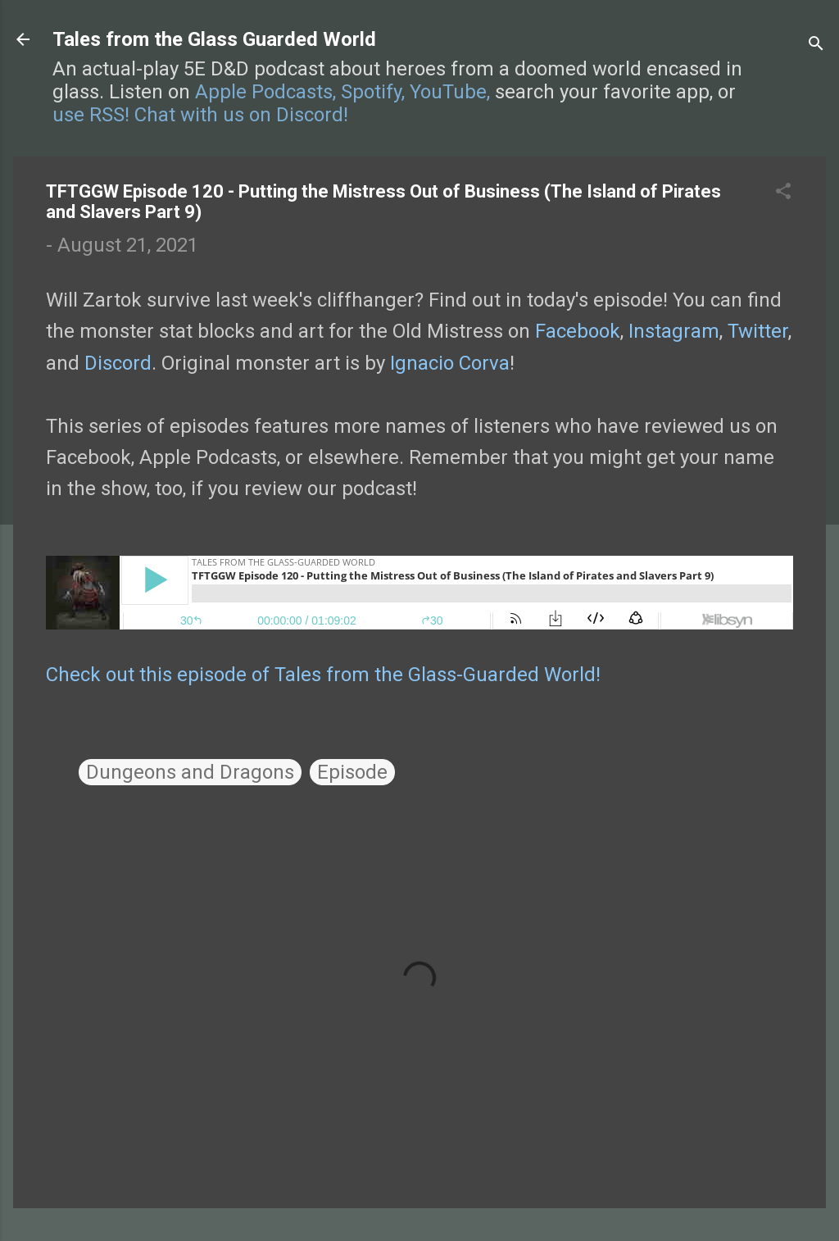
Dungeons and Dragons (190, 772)
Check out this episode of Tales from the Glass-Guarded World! (323, 674)
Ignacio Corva (450, 363)
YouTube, (450, 91)
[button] (783, 192)
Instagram (673, 331)
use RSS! (90, 114)
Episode (352, 772)
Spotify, (373, 91)
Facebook (577, 331)
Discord (118, 363)
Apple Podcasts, (265, 91)
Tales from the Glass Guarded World (214, 39)
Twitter (758, 331)
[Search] (816, 45)
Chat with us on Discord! (241, 114)
